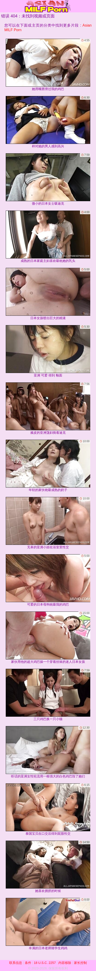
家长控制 (80, 963)
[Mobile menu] (4, 6)
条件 (28, 963)
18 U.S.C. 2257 (45, 963)
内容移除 (64, 963)
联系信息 (15, 963)
